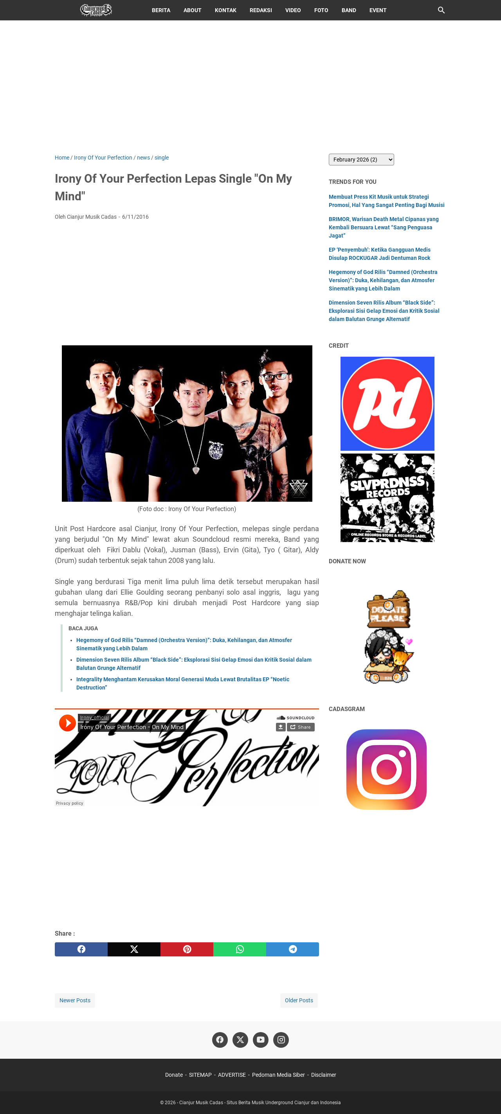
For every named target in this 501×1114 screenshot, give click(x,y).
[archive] (361, 159)
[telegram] (292, 949)
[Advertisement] (250, 87)
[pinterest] (186, 949)
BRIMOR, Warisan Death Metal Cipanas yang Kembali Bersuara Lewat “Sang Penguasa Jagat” (384, 227)
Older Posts (299, 1000)
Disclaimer (323, 1075)
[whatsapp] (239, 949)
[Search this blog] (441, 10)
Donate (174, 1075)
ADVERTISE (232, 1075)
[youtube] (261, 1040)
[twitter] (134, 949)
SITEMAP (200, 1075)
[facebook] (81, 949)
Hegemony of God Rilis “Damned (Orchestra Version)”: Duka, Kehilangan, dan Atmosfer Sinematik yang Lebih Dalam (383, 280)
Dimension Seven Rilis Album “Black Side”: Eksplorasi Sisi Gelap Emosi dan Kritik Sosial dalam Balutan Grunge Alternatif (384, 310)
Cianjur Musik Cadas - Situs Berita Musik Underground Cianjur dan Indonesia (260, 1102)
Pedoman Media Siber (278, 1075)
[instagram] (281, 1040)
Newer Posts (74, 1000)
